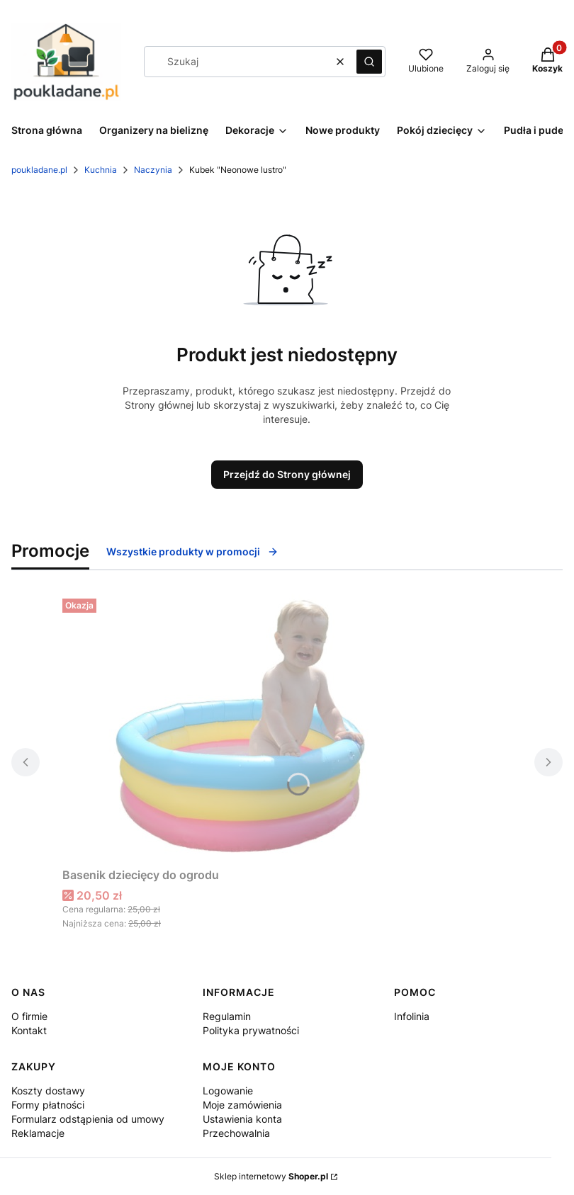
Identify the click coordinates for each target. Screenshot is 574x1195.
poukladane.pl (39, 169)
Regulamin (227, 1016)
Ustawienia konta (242, 1119)
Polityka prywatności (251, 1030)
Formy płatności (47, 1105)
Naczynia (153, 169)
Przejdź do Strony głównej (287, 474)
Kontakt (29, 1030)
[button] (369, 62)
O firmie (29, 1016)
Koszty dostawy (48, 1090)
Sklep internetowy (271, 1176)
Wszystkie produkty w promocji (192, 551)
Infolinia (411, 1016)
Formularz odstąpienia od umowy (87, 1119)
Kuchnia (100, 169)
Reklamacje (37, 1133)
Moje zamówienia (242, 1105)
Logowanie (228, 1090)
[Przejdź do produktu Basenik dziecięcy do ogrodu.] (239, 727)
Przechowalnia (236, 1133)
